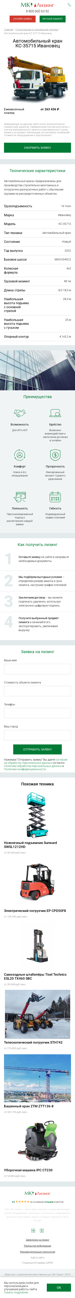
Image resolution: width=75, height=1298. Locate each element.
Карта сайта (37, 1257)
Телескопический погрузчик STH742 (33, 1042)
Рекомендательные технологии (37, 1251)
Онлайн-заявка (22, 19)
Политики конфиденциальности (25, 769)
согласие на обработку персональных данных (35, 761)
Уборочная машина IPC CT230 (28, 1170)
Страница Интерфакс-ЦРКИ (37, 1262)
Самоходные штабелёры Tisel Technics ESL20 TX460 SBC (35, 976)
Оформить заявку (37, 147)
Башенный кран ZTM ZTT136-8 (29, 1106)
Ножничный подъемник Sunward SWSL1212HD (30, 845)
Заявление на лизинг (37, 1239)
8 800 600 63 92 (37, 11)
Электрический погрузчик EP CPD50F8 (35, 911)
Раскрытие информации (37, 1245)
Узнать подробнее (16, 1292)
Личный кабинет (52, 19)
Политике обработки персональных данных (33, 766)
